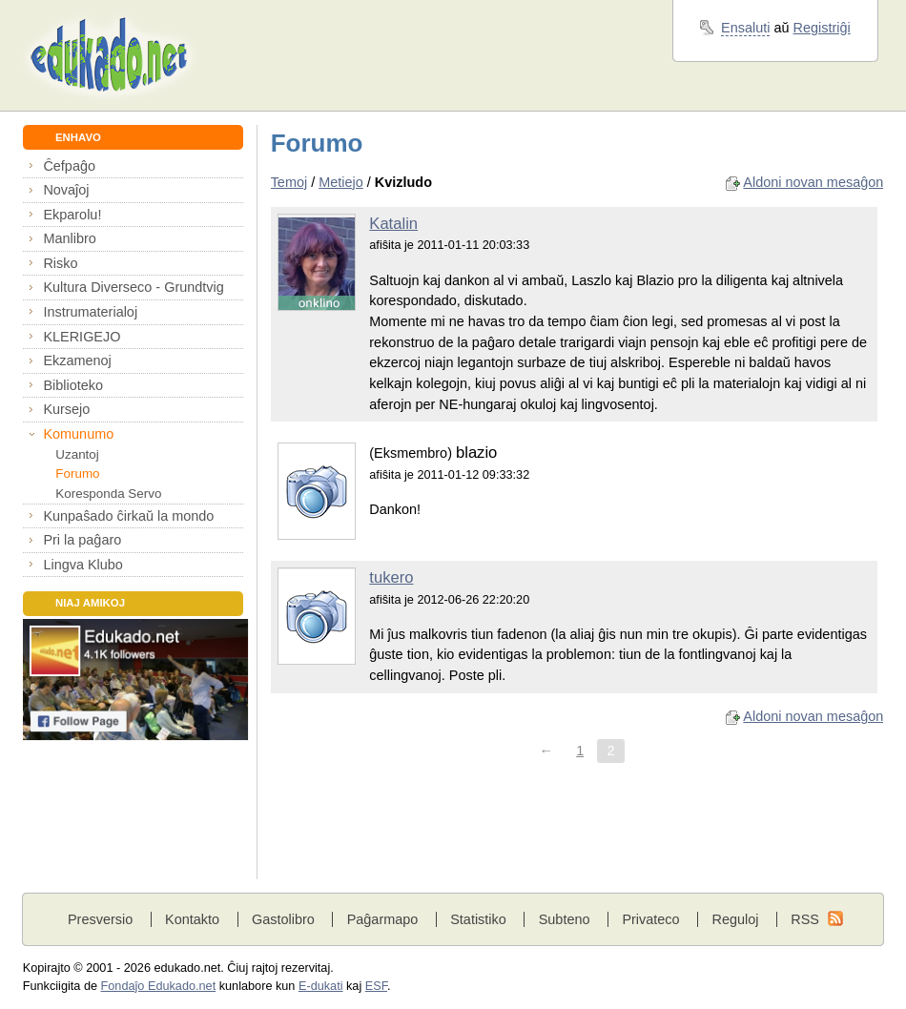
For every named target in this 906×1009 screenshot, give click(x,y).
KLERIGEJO (81, 336)
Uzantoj (76, 454)
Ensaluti (745, 27)
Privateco (650, 919)
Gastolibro (283, 919)
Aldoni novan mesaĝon (813, 182)
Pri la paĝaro (82, 539)
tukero (391, 577)
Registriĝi (822, 27)
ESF (376, 986)
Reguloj (734, 919)
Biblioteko (73, 385)
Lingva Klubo (82, 564)
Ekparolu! (72, 214)
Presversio (100, 919)
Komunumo (78, 434)
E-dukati (321, 986)
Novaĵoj (66, 189)
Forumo (77, 473)
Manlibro (69, 238)
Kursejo (66, 409)
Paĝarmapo (383, 919)
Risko (60, 263)
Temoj (289, 182)
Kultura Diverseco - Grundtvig (133, 287)
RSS (805, 919)
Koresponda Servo (108, 493)
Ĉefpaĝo (69, 166)
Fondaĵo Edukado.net (158, 986)
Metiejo (341, 182)
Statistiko (478, 919)
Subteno (564, 919)
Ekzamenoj (77, 360)
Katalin (393, 224)
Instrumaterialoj (90, 311)
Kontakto (192, 919)
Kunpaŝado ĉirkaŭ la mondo (128, 516)
